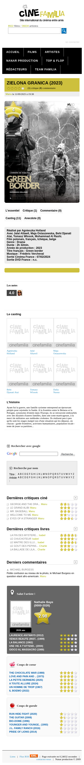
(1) (30, 210)
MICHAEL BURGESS (22, 569)
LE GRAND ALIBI (19, 507)
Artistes (52, 52)
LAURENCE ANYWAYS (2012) (26, 635)
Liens (12, 756)
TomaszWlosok (34, 391)
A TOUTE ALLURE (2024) (23, 683)
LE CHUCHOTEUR (20, 538)
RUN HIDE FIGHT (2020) (23, 714)
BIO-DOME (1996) (19, 721)
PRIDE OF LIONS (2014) (23, 731)
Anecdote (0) (32, 218)
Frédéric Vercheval (32, 253)
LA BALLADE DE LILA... (23, 549)
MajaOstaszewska (59, 352)
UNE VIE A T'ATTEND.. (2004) (26, 646)
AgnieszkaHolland (12, 352)
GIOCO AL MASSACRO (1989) (26, 649)
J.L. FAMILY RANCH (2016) (24, 728)
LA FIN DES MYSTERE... (24, 535)
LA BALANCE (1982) (21, 642)
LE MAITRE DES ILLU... (23, 542)
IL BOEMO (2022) (19, 690)
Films (32, 52)
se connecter (72, 42)
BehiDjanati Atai (13, 391)
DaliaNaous (56, 391)
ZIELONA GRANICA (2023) (34, 82)
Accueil (13, 52)
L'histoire (13, 402)
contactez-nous (43, 759)
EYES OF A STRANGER (23, 518)
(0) (51, 210)
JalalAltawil (33, 352)
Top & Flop (55, 60)
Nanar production (22, 60)
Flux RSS (28, 756)
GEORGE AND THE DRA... (25, 504)
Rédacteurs (16, 69)
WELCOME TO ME (20, 514)
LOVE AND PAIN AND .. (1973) (26, 676)
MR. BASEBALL (19, 511)
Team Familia (45, 69)
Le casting (14, 314)
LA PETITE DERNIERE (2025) (26, 680)
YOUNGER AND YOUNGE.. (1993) (28, 724)
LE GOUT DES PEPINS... (24, 546)
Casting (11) (13, 218)
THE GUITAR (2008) (20, 717)
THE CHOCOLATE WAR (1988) (26, 672)
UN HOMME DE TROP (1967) (25, 687)
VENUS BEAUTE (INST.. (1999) (27, 638)
